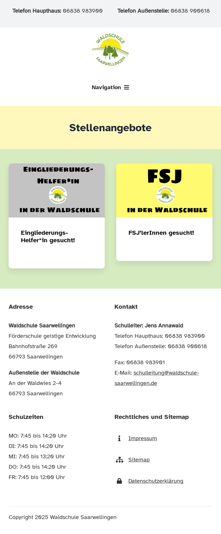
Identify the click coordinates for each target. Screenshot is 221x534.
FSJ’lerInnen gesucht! (161, 233)
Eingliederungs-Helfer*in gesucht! (48, 236)
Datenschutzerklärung (155, 481)
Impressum (142, 438)
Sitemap (139, 459)
